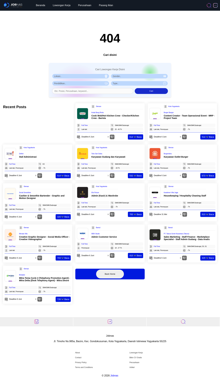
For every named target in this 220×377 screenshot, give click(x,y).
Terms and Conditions (84, 367)
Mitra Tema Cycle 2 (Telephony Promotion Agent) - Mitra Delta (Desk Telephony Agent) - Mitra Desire (44, 279)
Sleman (98, 106)
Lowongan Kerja (62, 5)
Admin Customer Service (104, 237)
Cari (151, 91)
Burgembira (168, 154)
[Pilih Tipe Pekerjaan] (139, 83)
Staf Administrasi (28, 157)
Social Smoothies (25, 192)
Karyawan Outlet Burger (176, 157)
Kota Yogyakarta (174, 106)
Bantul (98, 227)
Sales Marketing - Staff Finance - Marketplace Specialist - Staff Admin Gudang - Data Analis (187, 238)
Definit (21, 154)
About (77, 353)
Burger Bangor (169, 112)
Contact (78, 357)
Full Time (84, 125)
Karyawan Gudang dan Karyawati (108, 157)
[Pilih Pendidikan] (80, 83)
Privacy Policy (80, 362)
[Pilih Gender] (139, 76)
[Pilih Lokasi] (80, 76)
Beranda (40, 5)
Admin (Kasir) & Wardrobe (104, 195)
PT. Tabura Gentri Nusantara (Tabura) (176, 234)
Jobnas (114, 375)
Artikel (131, 367)
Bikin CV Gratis (135, 357)
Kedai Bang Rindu (97, 112)
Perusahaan (84, 5)
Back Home (110, 274)
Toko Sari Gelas (96, 154)
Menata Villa (23, 234)
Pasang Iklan (106, 5)
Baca (135, 137)
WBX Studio (95, 234)
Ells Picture (95, 192)
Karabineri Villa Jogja (171, 192)
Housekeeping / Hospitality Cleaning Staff (185, 195)
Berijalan (22, 275)
